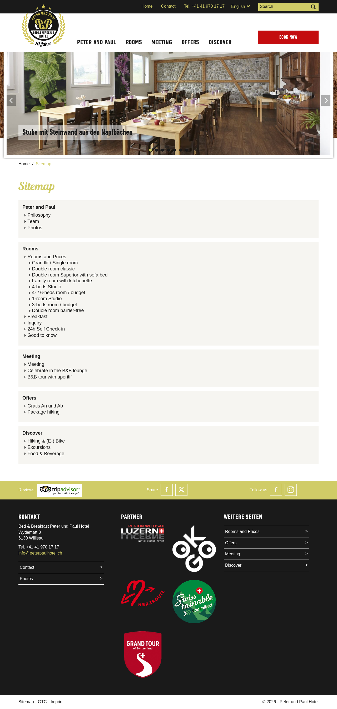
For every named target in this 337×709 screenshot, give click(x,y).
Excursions (39, 447)
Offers (191, 42)
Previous (11, 100)
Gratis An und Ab (45, 406)
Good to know (42, 335)
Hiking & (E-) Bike (46, 441)
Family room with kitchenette (62, 280)
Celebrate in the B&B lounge (57, 370)
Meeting (161, 42)
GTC (42, 702)
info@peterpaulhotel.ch (40, 553)
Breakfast (37, 316)
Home (147, 6)
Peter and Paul (96, 42)
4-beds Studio (46, 286)
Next (325, 100)
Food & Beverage (45, 453)
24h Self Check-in (46, 329)
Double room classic (53, 268)
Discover (220, 42)
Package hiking (43, 412)
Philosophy (39, 215)
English (240, 6)
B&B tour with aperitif (49, 377)
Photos (34, 227)
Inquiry (34, 323)
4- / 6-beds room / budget (58, 292)
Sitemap (26, 702)
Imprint (57, 702)
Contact (168, 6)
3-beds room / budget (54, 304)
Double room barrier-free (58, 310)
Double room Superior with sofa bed (69, 275)
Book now (288, 37)
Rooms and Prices (46, 256)
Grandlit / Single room (55, 262)
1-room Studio (47, 298)
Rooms (134, 42)
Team (33, 221)
